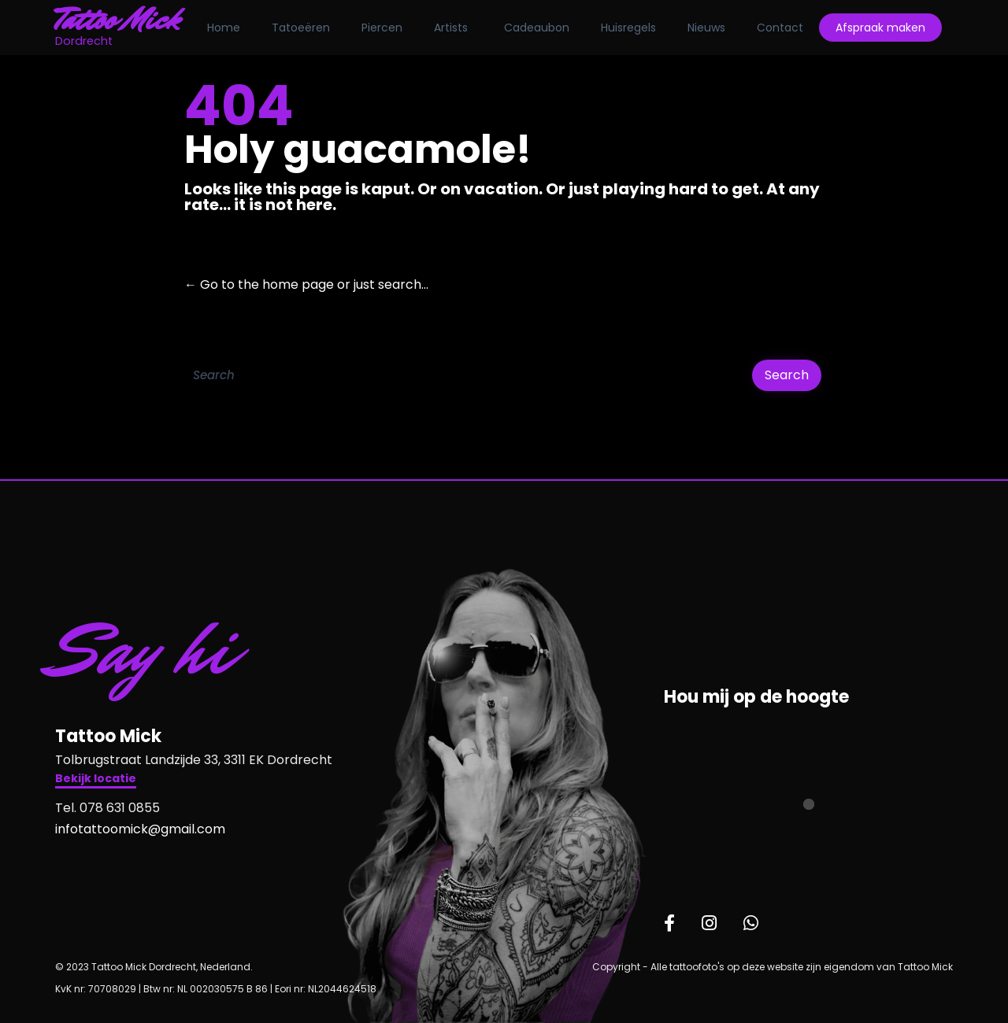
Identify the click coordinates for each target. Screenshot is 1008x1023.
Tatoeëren (302, 27)
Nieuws (708, 27)
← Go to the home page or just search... (306, 284)
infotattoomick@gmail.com (140, 829)
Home (225, 27)
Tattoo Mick (119, 19)
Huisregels (630, 27)
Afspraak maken (882, 27)
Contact (781, 27)
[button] (95, 780)
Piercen (383, 27)
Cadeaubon (538, 27)
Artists (452, 27)
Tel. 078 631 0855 (107, 808)
